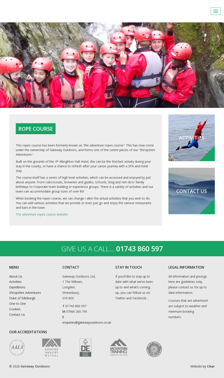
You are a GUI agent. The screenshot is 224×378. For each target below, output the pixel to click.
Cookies (15, 309)
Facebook (206, 11)
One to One (17, 303)
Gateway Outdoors (35, 11)
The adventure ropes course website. (42, 214)
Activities (15, 282)
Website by (203, 366)
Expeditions (17, 287)
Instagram (217, 11)
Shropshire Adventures (25, 293)
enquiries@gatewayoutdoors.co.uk (86, 322)
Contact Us (17, 314)
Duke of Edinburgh (22, 298)
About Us (15, 276)
